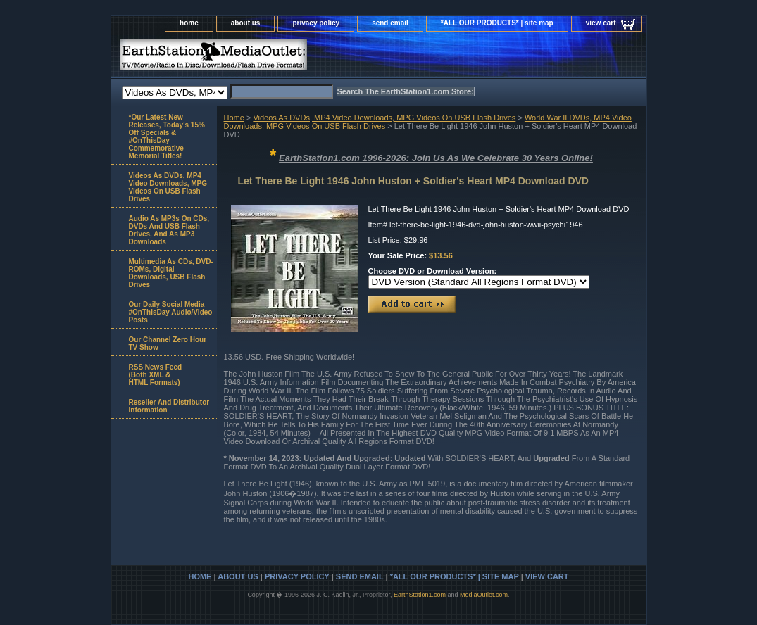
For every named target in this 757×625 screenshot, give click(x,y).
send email (390, 23)
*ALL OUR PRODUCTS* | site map (497, 23)
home (189, 23)
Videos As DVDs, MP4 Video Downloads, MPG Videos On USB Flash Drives (384, 117)
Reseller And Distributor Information (169, 406)
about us (246, 23)
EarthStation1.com (420, 594)
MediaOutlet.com (484, 594)
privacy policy (315, 23)
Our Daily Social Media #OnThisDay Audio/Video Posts (171, 312)
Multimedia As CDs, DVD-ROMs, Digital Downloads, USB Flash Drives (171, 273)
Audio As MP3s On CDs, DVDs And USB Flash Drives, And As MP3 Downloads (169, 230)
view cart (601, 23)
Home (234, 117)
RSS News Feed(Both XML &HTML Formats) (155, 374)
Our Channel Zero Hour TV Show (168, 343)
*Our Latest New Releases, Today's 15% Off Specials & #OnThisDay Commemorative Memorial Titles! (167, 136)
